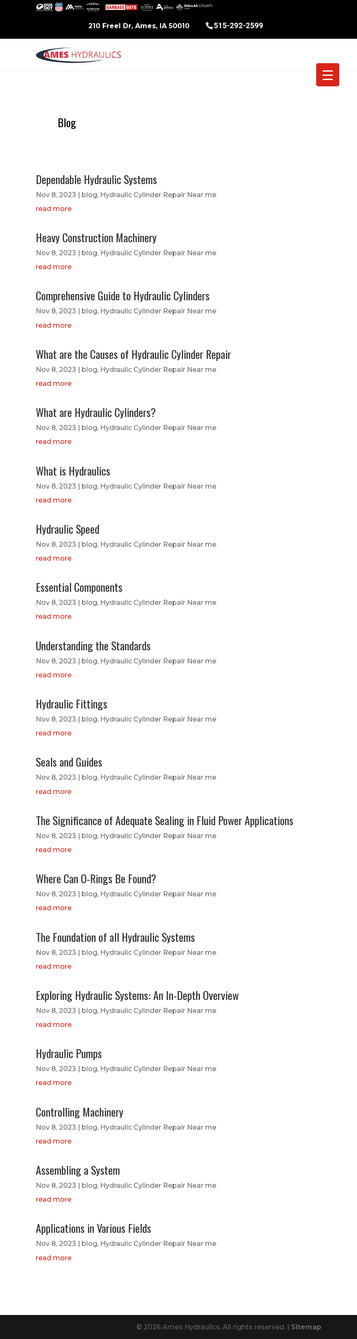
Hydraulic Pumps (69, 1053)
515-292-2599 (238, 25)
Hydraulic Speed (67, 529)
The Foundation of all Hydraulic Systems (115, 937)
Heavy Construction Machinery (96, 237)
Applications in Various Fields (93, 1228)
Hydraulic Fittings (71, 703)
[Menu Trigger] (327, 74)
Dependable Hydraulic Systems (96, 179)
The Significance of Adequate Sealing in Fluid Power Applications (164, 820)
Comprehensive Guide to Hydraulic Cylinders (123, 295)
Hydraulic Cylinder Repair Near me (158, 195)
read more (54, 209)
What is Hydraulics (73, 470)
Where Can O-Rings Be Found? (96, 878)
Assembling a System (78, 1170)
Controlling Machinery (79, 1112)
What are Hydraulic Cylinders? (96, 412)
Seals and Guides (69, 762)
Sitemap (306, 1327)
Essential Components (79, 587)
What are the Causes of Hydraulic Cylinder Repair (133, 354)
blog (89, 195)
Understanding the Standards (93, 645)
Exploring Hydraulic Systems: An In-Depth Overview (137, 995)
